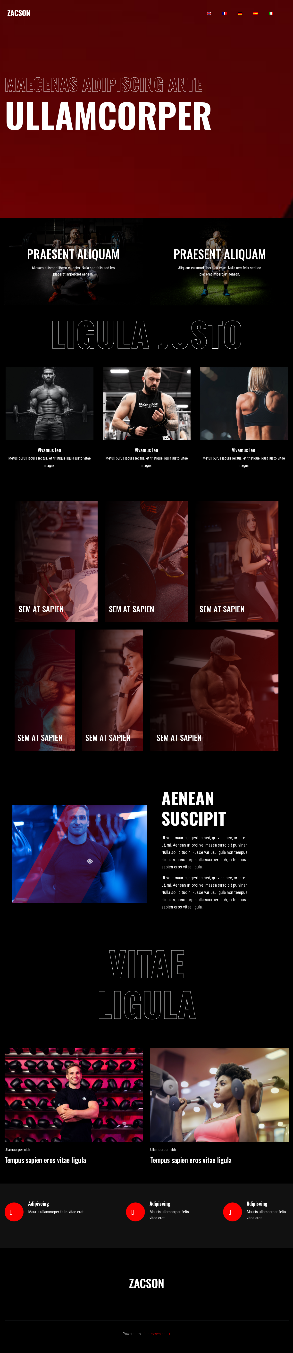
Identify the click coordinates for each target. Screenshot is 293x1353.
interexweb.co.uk (157, 1334)
